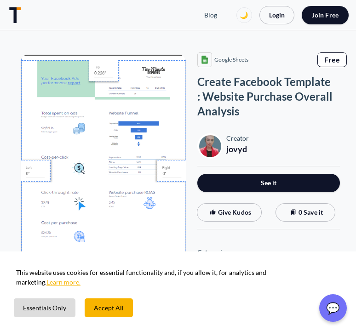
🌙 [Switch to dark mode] (244, 15)
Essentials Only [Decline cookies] (44, 308)
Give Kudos (229, 212)
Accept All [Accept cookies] (109, 308)
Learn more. (63, 282)
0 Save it (305, 212)
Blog (210, 15)
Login (277, 15)
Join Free (325, 15)
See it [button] (269, 183)
